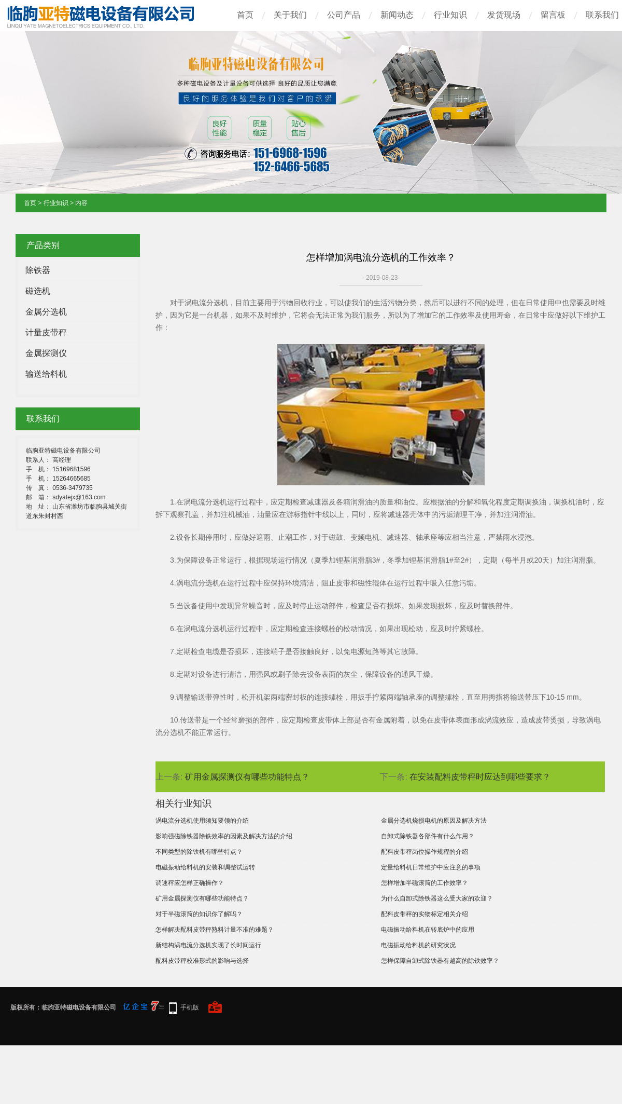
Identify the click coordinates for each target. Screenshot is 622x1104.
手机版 (189, 1007)
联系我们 (602, 14)
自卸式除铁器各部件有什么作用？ (427, 836)
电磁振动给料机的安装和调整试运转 (205, 867)
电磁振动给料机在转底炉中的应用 (427, 929)
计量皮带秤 (46, 332)
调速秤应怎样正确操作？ (190, 883)
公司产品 (343, 14)
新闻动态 (397, 14)
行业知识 (450, 14)
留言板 (553, 14)
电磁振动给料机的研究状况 (418, 945)
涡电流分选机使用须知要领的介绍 (202, 820)
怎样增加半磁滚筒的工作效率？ (424, 883)
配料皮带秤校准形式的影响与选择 (202, 960)
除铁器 (37, 270)
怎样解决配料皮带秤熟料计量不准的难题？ (215, 929)
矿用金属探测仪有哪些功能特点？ (247, 776)
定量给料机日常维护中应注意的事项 (430, 867)
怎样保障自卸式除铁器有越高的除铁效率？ (440, 960)
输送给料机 (46, 374)
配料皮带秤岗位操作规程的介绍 (424, 851)
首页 (245, 14)
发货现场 (503, 14)
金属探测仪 (46, 353)
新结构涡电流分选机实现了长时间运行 (208, 945)
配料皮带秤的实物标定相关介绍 (424, 914)
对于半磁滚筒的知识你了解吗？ (199, 914)
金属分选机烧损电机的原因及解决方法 (434, 820)
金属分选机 (46, 311)
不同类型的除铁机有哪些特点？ (199, 851)
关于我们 (290, 14)
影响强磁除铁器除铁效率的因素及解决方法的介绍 (224, 836)
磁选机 (37, 291)
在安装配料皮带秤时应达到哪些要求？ (479, 776)
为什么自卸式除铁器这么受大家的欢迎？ (437, 898)
